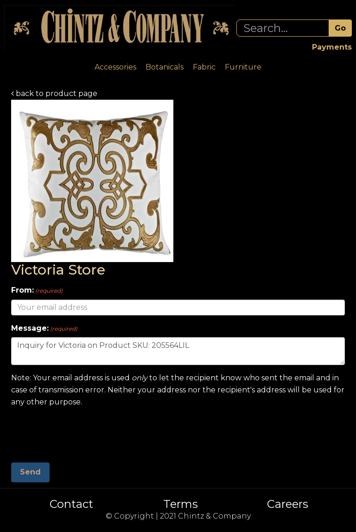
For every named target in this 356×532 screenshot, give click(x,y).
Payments (332, 47)
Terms (180, 504)
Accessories (115, 67)
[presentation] (81, 431)
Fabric (204, 67)
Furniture (243, 67)
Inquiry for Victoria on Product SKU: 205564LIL (178, 351)
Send (30, 472)
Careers (287, 504)
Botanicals (165, 67)
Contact (71, 504)
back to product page (54, 93)
